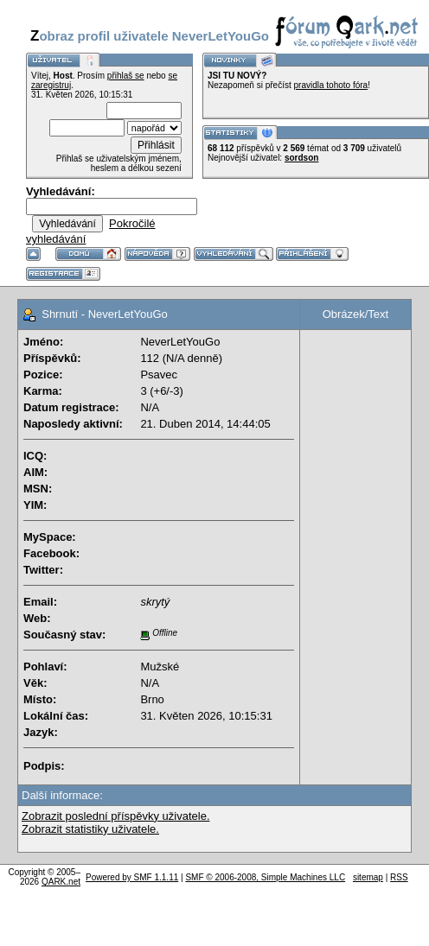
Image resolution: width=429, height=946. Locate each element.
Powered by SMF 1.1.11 (132, 877)
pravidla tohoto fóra (331, 85)
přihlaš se (125, 75)
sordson (301, 157)
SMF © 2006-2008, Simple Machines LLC (265, 877)
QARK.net (61, 881)
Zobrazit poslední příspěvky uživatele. (116, 815)
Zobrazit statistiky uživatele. (90, 828)
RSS (399, 877)
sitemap (368, 877)
